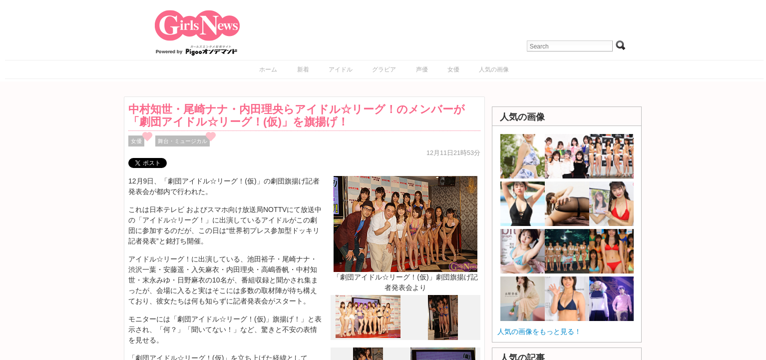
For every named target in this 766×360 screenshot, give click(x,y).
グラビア (384, 69)
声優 (422, 69)
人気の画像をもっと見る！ (539, 332)
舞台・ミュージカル (182, 141)
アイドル (341, 69)
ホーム (268, 69)
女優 (453, 69)
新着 (303, 69)
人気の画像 (494, 69)
